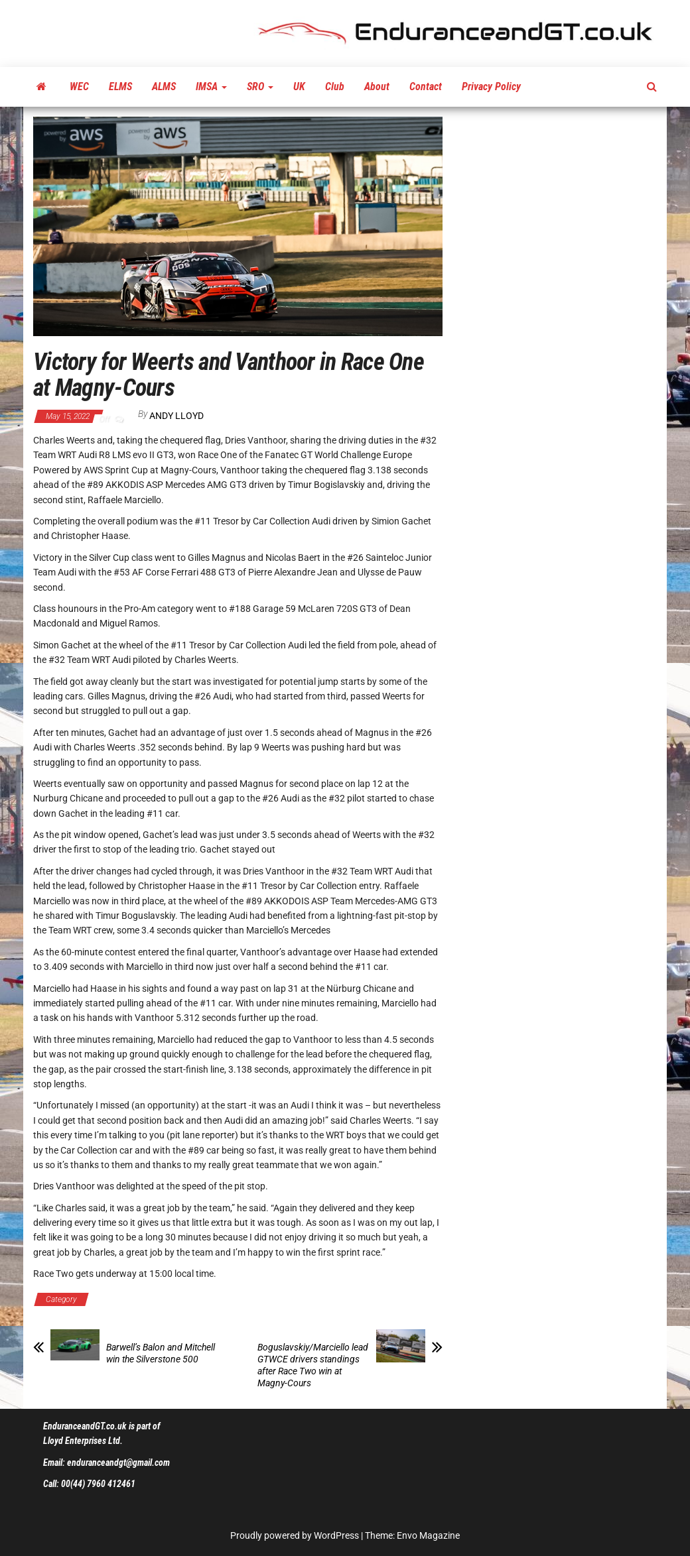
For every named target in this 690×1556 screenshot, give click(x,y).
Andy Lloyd (176, 415)
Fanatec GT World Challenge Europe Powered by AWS (197, 1299)
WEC (79, 86)
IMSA (211, 86)
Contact (425, 86)
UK (299, 86)
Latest (323, 1299)
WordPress (336, 1535)
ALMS (164, 86)
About (376, 86)
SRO (260, 86)
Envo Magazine (428, 1535)
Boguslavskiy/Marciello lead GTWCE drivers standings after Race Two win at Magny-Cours (312, 1365)
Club (334, 86)
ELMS (120, 86)
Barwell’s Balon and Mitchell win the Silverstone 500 (160, 1353)
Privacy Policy (491, 86)
